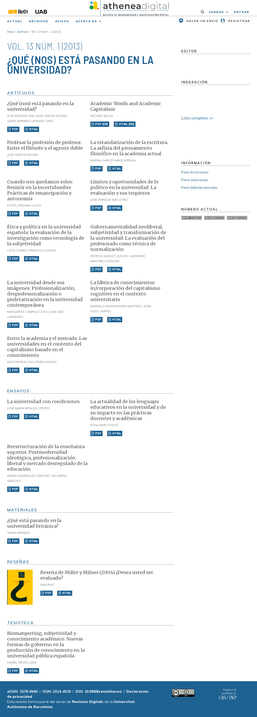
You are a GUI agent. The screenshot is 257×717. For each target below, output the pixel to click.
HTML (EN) (126, 124)
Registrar (238, 21)
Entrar (241, 12)
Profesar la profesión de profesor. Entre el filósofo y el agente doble (45, 145)
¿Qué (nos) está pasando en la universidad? (40, 106)
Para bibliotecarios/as (199, 187)
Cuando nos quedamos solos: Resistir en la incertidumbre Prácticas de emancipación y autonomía (40, 190)
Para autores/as (194, 180)
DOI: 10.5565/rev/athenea (98, 691)
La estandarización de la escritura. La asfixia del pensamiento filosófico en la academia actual (129, 148)
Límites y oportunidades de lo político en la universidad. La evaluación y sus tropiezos (124, 187)
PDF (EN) (101, 124)
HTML (33, 129)
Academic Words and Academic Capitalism (125, 106)
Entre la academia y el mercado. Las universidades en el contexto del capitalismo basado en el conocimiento (47, 346)
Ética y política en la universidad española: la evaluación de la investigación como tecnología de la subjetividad (45, 235)
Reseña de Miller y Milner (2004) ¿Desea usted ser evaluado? (96, 575)
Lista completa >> (197, 118)
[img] (128, 8)
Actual (14, 21)
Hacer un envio (201, 21)
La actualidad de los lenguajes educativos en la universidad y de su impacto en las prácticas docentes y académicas (128, 410)
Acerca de (87, 21)
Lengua (217, 12)
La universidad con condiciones (43, 401)
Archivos (38, 21)
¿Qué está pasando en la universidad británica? (34, 523)
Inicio (10, 31)
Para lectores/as (195, 172)
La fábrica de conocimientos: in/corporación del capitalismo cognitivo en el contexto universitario (125, 291)
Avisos (62, 21)
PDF (14, 129)
